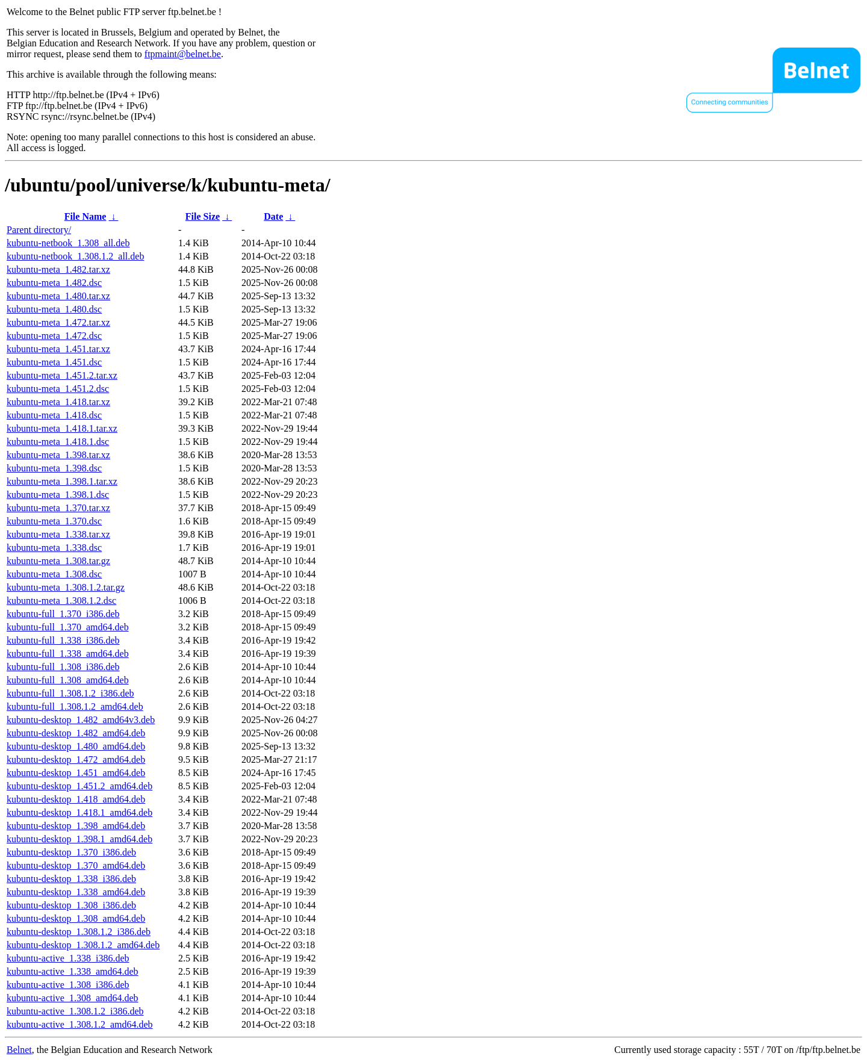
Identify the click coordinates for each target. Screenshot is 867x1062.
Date (273, 216)
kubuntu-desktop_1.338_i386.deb (71, 879)
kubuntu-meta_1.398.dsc (54, 468)
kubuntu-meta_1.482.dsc (54, 283)
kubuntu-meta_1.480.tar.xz (58, 296)
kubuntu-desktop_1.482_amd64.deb (76, 733)
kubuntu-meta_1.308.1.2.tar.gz (66, 587)
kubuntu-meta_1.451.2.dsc (58, 389)
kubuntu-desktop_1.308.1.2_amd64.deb (83, 945)
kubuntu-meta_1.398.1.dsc (58, 494)
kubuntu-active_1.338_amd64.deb (72, 971)
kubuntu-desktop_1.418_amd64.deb (76, 799)
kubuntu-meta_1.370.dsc (54, 521)
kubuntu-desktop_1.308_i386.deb (71, 905)
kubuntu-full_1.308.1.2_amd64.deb (75, 706)
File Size (202, 216)
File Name (85, 216)
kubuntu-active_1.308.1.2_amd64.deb (80, 1024)
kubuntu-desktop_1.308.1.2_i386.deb (79, 932)
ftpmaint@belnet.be (182, 54)
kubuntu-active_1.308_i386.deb (68, 985)
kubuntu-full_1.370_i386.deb (63, 614)
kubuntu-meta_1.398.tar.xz (58, 455)
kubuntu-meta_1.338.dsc (54, 547)
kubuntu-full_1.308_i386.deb (63, 667)
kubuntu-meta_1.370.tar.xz (58, 508)
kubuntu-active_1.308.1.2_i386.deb (75, 1011)
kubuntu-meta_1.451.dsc (54, 362)
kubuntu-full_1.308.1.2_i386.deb (70, 693)
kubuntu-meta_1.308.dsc (54, 574)
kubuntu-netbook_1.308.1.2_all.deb (75, 256)
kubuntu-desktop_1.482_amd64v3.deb (81, 720)
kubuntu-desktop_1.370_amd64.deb (76, 865)
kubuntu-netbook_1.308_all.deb (68, 243)
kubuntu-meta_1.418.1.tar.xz (62, 428)
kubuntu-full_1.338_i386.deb (63, 640)
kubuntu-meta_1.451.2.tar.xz (62, 375)
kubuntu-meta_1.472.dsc (54, 336)
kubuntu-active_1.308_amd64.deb (72, 998)
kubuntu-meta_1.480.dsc (54, 309)
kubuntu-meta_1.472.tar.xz (58, 322)
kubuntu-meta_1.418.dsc (54, 415)
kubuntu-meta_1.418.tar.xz (58, 402)
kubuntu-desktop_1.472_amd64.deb (76, 759)
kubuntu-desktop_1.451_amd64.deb (76, 773)
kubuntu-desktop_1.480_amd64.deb (76, 746)
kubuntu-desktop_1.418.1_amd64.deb (79, 812)
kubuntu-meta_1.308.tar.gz (58, 561)
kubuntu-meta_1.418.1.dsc (58, 441)
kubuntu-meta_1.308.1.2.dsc (61, 600)
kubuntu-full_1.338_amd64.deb (68, 653)
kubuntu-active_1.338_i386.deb (68, 958)
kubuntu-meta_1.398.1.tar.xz (62, 481)
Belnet (19, 1050)
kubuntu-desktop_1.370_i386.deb (71, 852)
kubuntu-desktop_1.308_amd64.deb (76, 918)
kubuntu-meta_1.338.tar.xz (58, 534)
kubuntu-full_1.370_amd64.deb (68, 627)
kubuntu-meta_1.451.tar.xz (58, 349)
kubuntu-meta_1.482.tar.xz (58, 269)
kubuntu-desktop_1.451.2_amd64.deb (79, 786)
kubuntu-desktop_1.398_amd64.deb (76, 826)
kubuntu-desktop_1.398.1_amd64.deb (79, 839)
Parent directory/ (39, 230)
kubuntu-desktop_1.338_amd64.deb (76, 892)
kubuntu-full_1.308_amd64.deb (68, 680)
